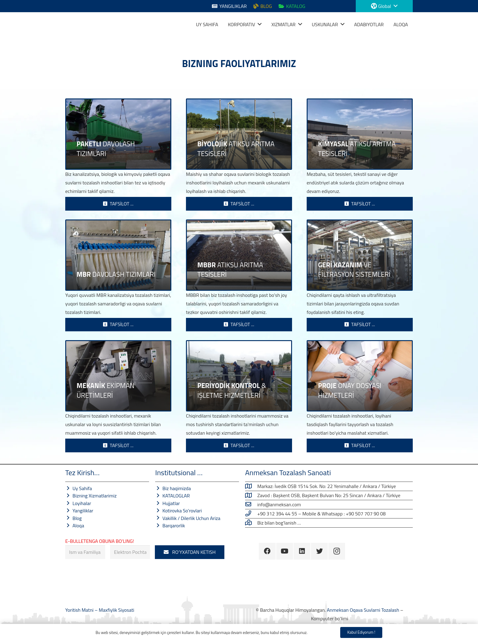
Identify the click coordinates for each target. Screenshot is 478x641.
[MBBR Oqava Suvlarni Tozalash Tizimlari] (239, 255)
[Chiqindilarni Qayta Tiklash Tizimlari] (360, 255)
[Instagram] (336, 551)
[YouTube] (284, 551)
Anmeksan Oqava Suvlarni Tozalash (363, 610)
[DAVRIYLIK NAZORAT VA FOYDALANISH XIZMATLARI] (239, 376)
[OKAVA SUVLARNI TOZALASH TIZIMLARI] (118, 134)
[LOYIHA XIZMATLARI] (360, 376)
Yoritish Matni (80, 610)
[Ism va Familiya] (85, 552)
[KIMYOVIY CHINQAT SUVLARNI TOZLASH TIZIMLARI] (360, 134)
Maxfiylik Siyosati (116, 610)
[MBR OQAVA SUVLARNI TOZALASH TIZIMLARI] (118, 255)
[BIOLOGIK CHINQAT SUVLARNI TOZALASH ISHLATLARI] (239, 134)
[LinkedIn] (302, 551)
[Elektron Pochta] (130, 552)
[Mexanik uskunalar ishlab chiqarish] (118, 376)
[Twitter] (319, 551)
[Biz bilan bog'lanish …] (251, 522)
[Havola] (72, 24)
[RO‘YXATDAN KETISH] (189, 552)
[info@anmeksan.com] (251, 504)
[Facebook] (267, 551)
